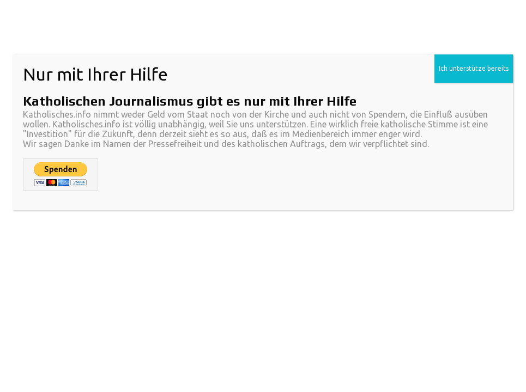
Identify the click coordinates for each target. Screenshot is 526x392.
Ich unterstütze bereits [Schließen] (474, 68)
